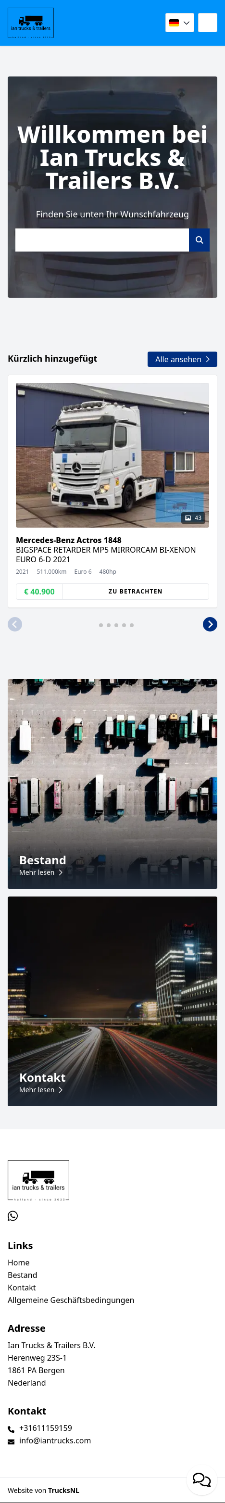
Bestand (23, 1275)
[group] (112, 491)
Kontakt (22, 1287)
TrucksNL (63, 1490)
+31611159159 (45, 1428)
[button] (15, 624)
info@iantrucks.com (55, 1440)
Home (19, 1262)
